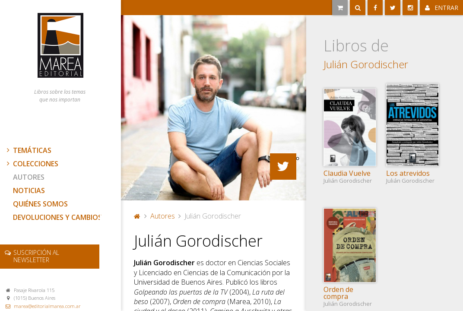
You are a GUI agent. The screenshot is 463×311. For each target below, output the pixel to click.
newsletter (36, 256)
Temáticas (28, 150)
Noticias (29, 190)
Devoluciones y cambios (57, 217)
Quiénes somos (40, 203)
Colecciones (31, 163)
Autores (28, 177)
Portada (137, 216)
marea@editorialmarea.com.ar (47, 306)
